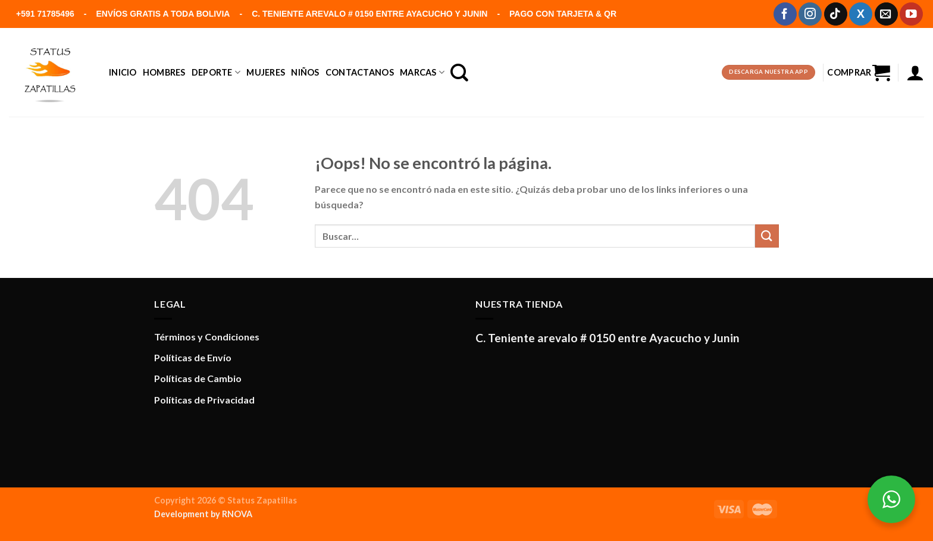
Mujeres (265, 72)
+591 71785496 (45, 13)
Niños (305, 72)
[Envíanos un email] (886, 14)
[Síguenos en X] (860, 14)
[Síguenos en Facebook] (785, 14)
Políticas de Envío (192, 357)
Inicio (123, 72)
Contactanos (359, 72)
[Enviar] (767, 236)
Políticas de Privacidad (204, 399)
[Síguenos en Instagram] (810, 14)
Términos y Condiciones (206, 336)
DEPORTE (216, 72)
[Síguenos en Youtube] (911, 14)
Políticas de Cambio (198, 378)
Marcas (422, 72)
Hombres (164, 72)
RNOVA (237, 514)
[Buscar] (459, 72)
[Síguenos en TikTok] (835, 14)
